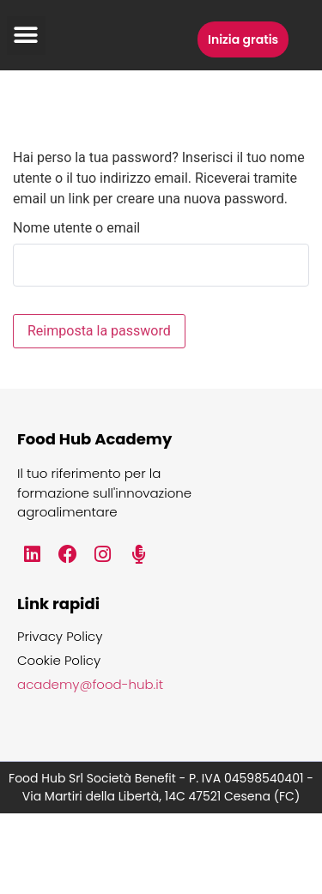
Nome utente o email (76, 228)
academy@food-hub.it (90, 684)
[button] (26, 35)
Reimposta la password (99, 331)
